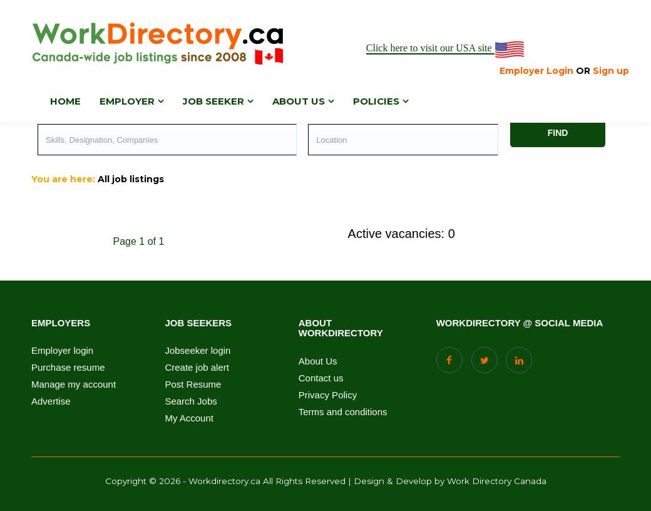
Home (65, 101)
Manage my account (73, 384)
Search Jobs (191, 401)
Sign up (611, 70)
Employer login (62, 350)
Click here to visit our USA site (446, 48)
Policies (376, 101)
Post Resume (193, 384)
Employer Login (536, 70)
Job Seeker (213, 101)
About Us (318, 361)
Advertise (51, 401)
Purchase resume (68, 367)
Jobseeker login (197, 350)
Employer (127, 101)
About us (298, 101)
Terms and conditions (343, 412)
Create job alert (197, 367)
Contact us (321, 378)
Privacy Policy (328, 395)
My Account (189, 418)
